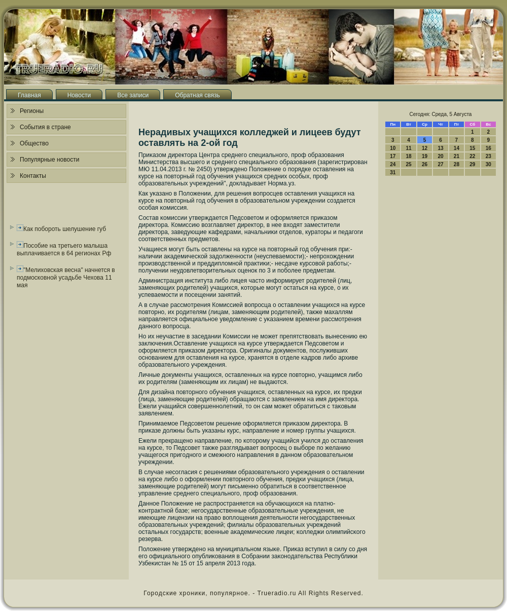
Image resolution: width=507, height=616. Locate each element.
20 (440, 156)
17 (392, 156)
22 (472, 156)
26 (424, 164)
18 (409, 156)
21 (456, 156)
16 (488, 148)
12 (424, 148)
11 (409, 148)
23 (488, 156)
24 (392, 164)
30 (488, 164)
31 (392, 172)
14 (456, 148)
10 (392, 148)
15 (472, 148)
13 (440, 148)
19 (424, 156)
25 (409, 164)
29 (472, 164)
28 (456, 164)
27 (440, 164)
